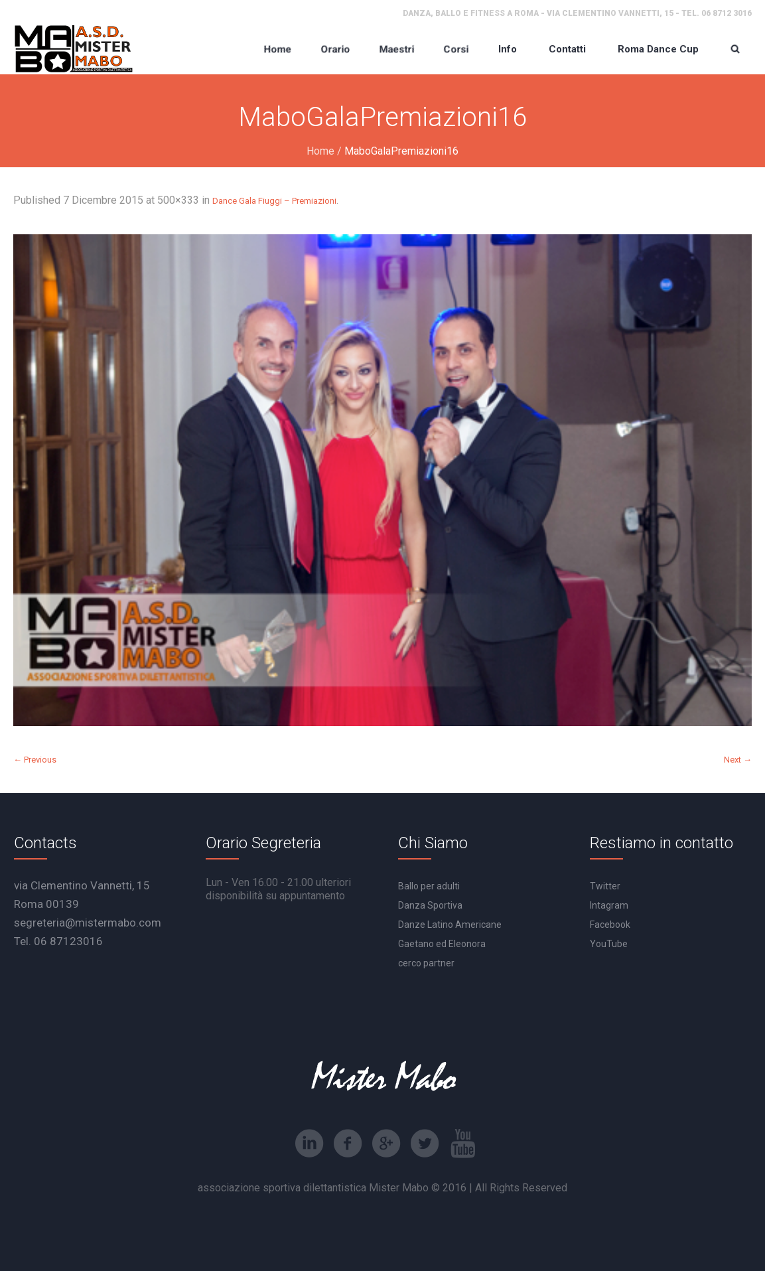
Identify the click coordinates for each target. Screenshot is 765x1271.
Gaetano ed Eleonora (442, 943)
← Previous (34, 760)
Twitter (605, 886)
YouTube (609, 943)
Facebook (610, 924)
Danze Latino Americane (450, 924)
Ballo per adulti (429, 886)
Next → (738, 760)
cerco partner (426, 963)
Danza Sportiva (430, 905)
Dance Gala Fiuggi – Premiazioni (274, 201)
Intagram (609, 905)
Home (320, 151)
